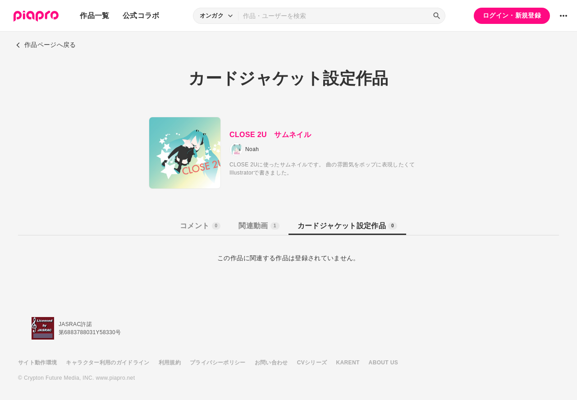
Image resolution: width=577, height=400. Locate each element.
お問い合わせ (271, 362)
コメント (200, 226)
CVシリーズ (312, 362)
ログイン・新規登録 (512, 15)
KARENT (348, 362)
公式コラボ (141, 15)
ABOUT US (383, 362)
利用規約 (170, 362)
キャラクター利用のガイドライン (107, 362)
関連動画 (258, 226)
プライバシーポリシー (218, 362)
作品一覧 (94, 15)
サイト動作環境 (37, 362)
